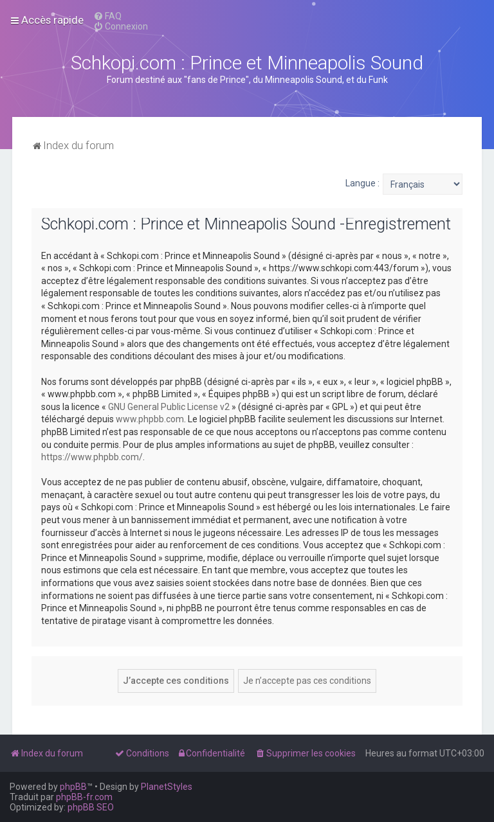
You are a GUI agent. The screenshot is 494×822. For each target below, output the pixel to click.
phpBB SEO (91, 807)
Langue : (362, 183)
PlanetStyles (166, 787)
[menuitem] (107, 16)
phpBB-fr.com (84, 797)
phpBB (73, 787)
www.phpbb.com (150, 419)
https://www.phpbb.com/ (92, 457)
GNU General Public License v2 (169, 407)
